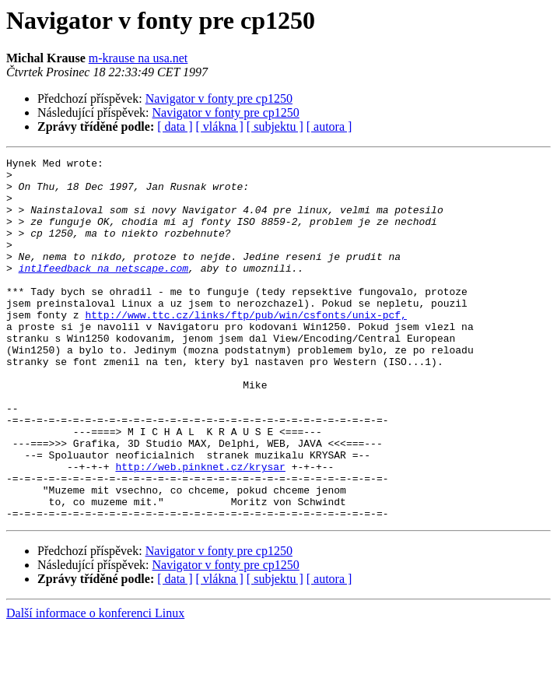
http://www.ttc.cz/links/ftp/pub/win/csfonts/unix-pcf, (245, 347)
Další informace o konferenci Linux (95, 685)
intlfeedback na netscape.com (103, 291)
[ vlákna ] (219, 126)
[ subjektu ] (275, 126)
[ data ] (174, 126)
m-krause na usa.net (138, 58)
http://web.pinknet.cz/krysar (200, 529)
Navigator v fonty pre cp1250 (219, 98)
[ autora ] (329, 126)
